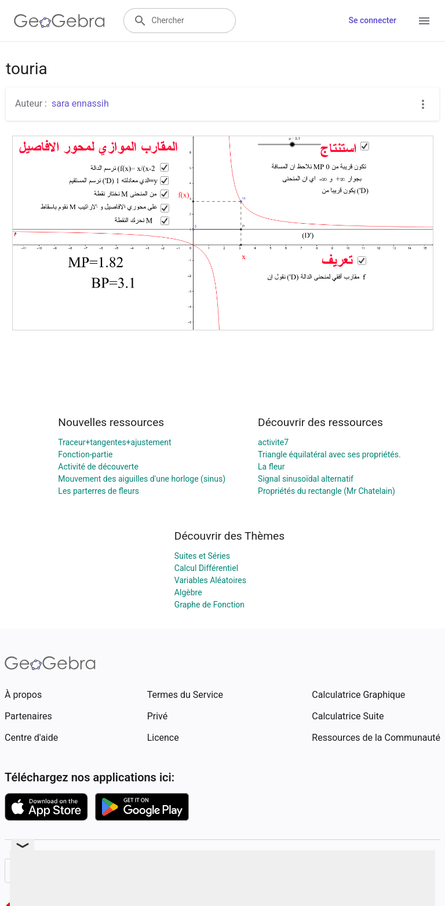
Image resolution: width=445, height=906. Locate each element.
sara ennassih (80, 103)
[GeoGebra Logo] (59, 21)
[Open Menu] (424, 21)
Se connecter (372, 20)
